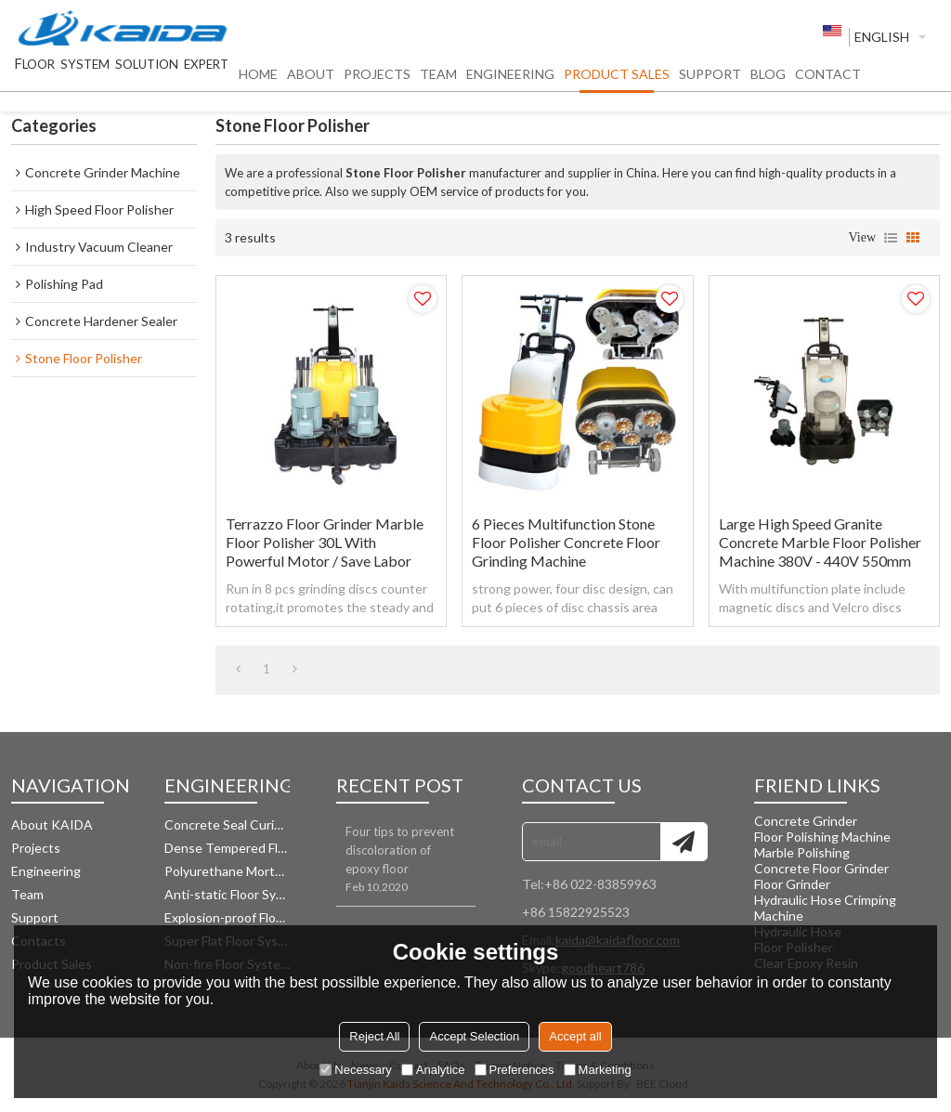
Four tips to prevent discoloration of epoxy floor (399, 850)
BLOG (768, 79)
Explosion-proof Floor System (227, 917)
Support (35, 917)
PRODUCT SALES (617, 79)
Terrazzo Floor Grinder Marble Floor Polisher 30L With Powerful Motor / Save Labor (324, 542)
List (890, 238)
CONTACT (828, 79)
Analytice (433, 1070)
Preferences (514, 1070)
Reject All (374, 1036)
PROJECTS (377, 79)
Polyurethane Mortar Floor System (227, 871)
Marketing (598, 1070)
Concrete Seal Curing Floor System (227, 824)
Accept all (575, 1036)
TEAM (438, 79)
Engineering (46, 871)
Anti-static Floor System (227, 894)
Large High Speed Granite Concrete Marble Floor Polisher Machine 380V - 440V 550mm (820, 542)
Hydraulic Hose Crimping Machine (825, 907)
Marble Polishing (802, 852)
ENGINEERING (510, 79)
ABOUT (310, 79)
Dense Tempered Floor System (227, 848)
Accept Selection (474, 1036)
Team (27, 894)
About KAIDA (52, 824)
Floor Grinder (792, 884)
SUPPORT (710, 79)
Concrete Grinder (805, 821)
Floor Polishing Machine (822, 836)
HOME (258, 79)
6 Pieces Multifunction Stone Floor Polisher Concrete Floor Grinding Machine (566, 542)
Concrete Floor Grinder (821, 868)
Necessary (355, 1070)
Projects (35, 848)
